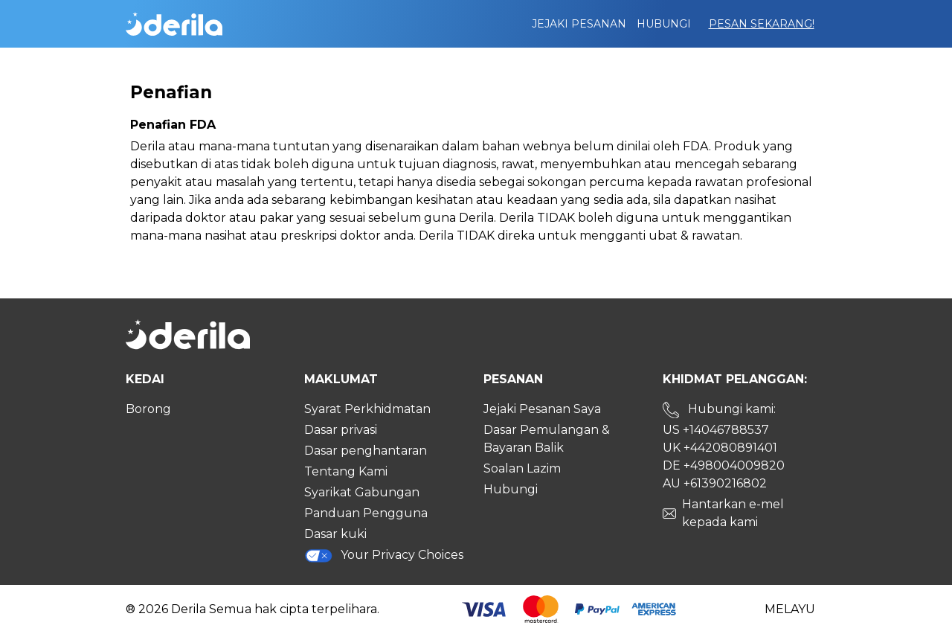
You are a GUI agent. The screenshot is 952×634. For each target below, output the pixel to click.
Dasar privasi (340, 430)
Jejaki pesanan (579, 24)
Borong (148, 409)
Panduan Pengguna (366, 513)
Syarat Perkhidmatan (367, 409)
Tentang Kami (345, 471)
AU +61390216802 (715, 483)
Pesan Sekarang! (761, 24)
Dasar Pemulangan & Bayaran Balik (546, 439)
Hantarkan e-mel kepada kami (733, 513)
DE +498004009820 (724, 465)
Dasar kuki (335, 534)
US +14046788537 (716, 430)
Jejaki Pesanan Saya (542, 409)
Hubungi (664, 24)
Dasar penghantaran (365, 451)
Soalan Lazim (522, 468)
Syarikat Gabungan (361, 492)
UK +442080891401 (720, 448)
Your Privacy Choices (383, 555)
